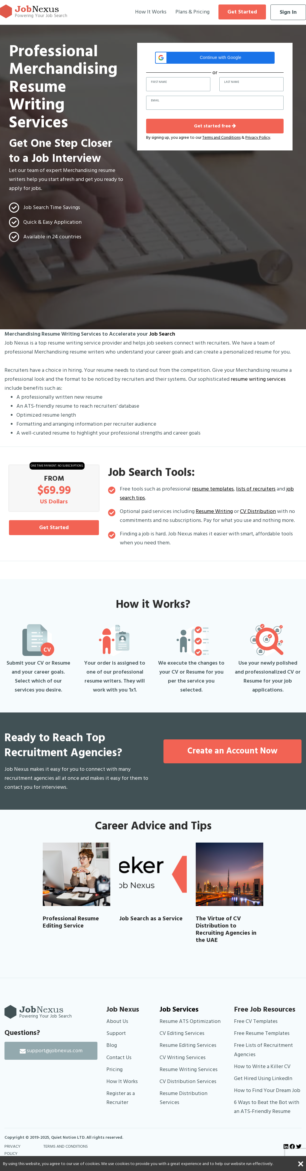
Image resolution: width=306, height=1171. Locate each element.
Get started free (215, 126)
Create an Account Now (232, 751)
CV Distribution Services (188, 1081)
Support (116, 1033)
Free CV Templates (256, 1021)
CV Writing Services (183, 1057)
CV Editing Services (182, 1033)
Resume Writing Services (189, 1069)
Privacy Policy (257, 138)
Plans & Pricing (192, 12)
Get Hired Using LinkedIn (263, 1078)
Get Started (242, 12)
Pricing (114, 1069)
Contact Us (118, 1057)
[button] (215, 58)
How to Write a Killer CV (262, 1066)
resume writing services (258, 379)
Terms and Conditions (221, 138)
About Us (117, 1021)
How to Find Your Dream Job (267, 1090)
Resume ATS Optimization (190, 1021)
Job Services (179, 1009)
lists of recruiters (256, 489)
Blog (111, 1045)
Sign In (288, 12)
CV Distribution (258, 511)
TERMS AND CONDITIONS (65, 1146)
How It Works (150, 12)
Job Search (162, 334)
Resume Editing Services (188, 1045)
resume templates (213, 489)
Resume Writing (214, 511)
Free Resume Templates (262, 1033)
